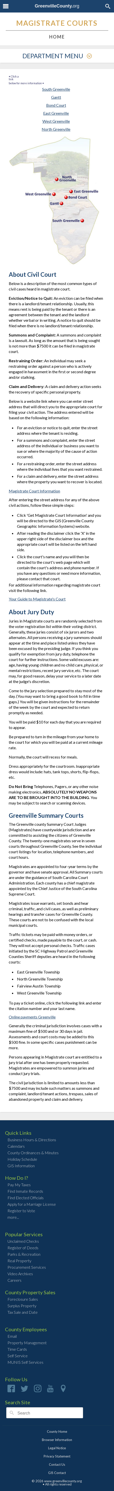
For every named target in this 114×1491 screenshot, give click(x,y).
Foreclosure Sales (22, 1299)
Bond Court (56, 105)
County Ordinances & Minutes (33, 1152)
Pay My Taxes (19, 1184)
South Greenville (56, 89)
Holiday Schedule (22, 1159)
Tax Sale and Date (22, 1312)
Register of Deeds (22, 1247)
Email (12, 1336)
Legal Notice (57, 1448)
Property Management (27, 1342)
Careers (14, 1280)
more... (13, 1217)
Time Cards (17, 1349)
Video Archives (20, 1273)
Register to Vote (21, 1210)
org (57, 6)
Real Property (19, 1260)
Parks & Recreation (23, 1254)
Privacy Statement (57, 1456)
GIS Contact (57, 1473)
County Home (57, 1432)
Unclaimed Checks (23, 1241)
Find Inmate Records (25, 1191)
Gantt (56, 97)
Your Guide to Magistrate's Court (37, 598)
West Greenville (56, 121)
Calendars (16, 1146)
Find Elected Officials (25, 1197)
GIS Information (21, 1165)
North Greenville (56, 129)
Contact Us (57, 1464)
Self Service (17, 1355)
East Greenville (56, 113)
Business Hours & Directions (31, 1139)
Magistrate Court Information (34, 490)
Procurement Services (26, 1267)
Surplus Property (21, 1305)
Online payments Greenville (32, 1016)
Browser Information (57, 1440)
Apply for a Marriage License (31, 1204)
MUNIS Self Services (25, 1362)
